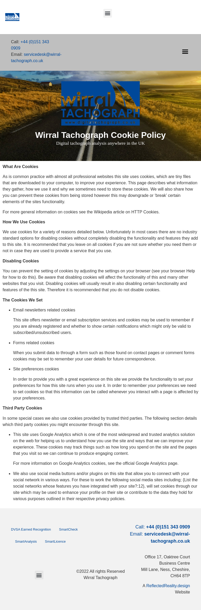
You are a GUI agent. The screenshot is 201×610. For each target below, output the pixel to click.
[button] (107, 13)
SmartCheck (68, 529)
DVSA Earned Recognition (31, 529)
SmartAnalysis (26, 541)
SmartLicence (55, 541)
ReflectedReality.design (168, 586)
